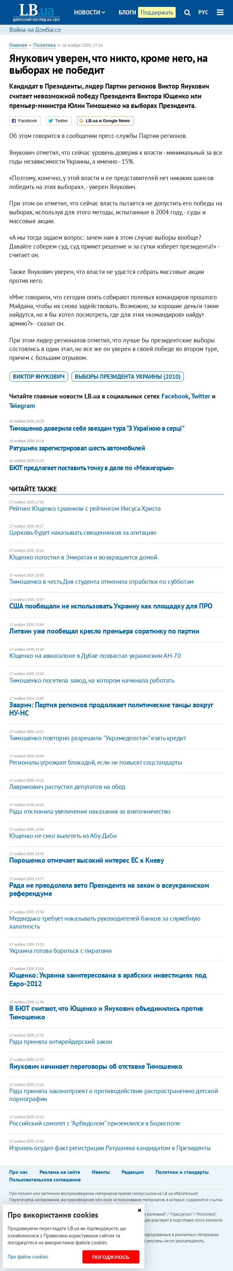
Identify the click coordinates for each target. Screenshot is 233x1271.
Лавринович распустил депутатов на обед (67, 786)
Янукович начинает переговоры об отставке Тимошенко (95, 1066)
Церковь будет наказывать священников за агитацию (82, 532)
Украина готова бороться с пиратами (60, 950)
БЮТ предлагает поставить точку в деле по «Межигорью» (91, 467)
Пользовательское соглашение (45, 1179)
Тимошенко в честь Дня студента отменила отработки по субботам (101, 581)
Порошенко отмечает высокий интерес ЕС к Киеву (86, 860)
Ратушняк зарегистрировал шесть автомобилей (77, 448)
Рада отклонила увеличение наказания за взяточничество (89, 811)
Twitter (200, 396)
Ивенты (101, 1172)
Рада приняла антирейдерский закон (60, 1041)
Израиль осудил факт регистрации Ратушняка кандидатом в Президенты (109, 1148)
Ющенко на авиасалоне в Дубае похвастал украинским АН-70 (95, 655)
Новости (89, 12)
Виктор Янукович (39, 376)
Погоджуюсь (111, 1257)
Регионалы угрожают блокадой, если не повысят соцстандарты (95, 762)
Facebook (175, 396)
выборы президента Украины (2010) (128, 376)
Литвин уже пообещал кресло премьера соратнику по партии (104, 631)
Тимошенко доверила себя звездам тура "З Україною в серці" (96, 428)
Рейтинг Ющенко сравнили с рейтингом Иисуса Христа (84, 508)
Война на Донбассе (35, 30)
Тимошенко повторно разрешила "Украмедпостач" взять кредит (97, 738)
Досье (122, 37)
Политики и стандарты (182, 1172)
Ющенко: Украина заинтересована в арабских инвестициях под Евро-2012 (107, 979)
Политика (44, 44)
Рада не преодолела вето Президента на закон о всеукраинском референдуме (109, 889)
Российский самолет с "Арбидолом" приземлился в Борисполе (94, 1123)
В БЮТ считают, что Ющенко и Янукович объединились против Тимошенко (106, 1012)
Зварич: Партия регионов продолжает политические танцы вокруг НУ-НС (111, 708)
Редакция (133, 1172)
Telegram (22, 405)
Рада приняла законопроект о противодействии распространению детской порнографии (113, 1095)
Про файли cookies (28, 1257)
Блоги (127, 12)
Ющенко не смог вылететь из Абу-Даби (62, 835)
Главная (18, 44)
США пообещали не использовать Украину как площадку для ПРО (110, 605)
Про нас (18, 1172)
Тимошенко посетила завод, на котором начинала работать (91, 680)
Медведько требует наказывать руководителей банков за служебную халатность (104, 922)
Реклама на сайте (60, 1172)
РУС (203, 12)
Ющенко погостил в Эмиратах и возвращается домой (83, 557)
